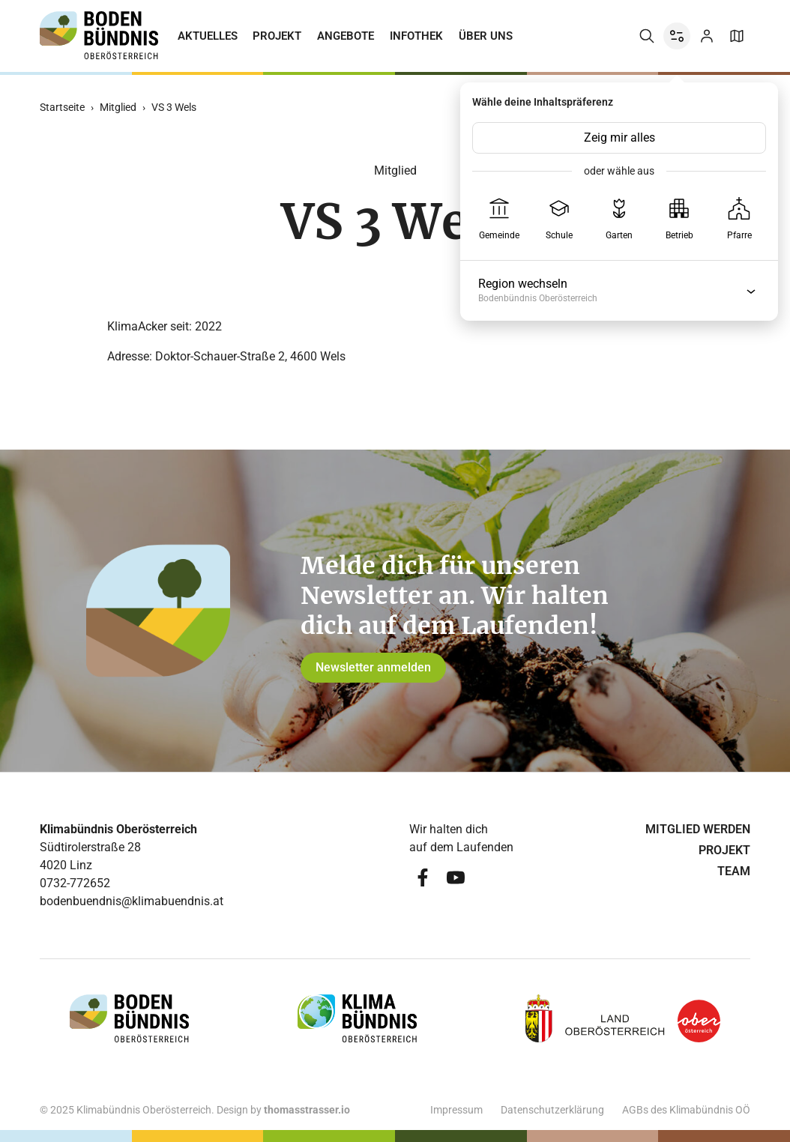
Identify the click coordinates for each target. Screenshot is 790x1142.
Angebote (345, 36)
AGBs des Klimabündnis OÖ (686, 1110)
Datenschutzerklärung (552, 1110)
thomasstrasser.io (307, 1110)
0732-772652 (75, 883)
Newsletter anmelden (373, 667)
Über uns (486, 36)
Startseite (62, 107)
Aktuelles (208, 36)
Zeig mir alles (619, 137)
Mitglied (118, 107)
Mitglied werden (697, 829)
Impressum (456, 1110)
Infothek (416, 36)
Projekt (277, 36)
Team (733, 871)
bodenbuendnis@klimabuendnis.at (131, 901)
